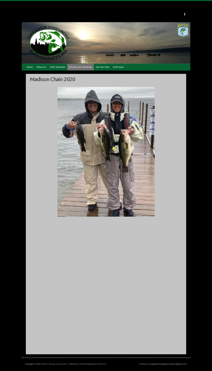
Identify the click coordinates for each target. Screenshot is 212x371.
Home (30, 67)
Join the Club (102, 67)
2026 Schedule (57, 67)
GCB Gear (118, 67)
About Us (41, 67)
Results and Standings (80, 67)
